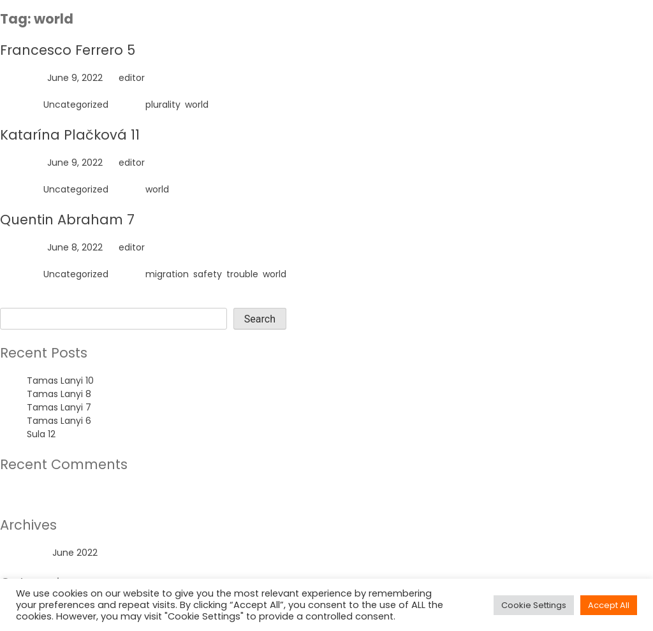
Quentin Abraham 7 (67, 219)
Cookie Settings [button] (533, 605)
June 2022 (75, 552)
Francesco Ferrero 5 (67, 50)
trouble (242, 274)
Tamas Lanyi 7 (59, 407)
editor (132, 77)
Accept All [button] (608, 605)
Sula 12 (41, 434)
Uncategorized (75, 104)
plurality (162, 104)
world (197, 104)
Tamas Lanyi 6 (59, 420)
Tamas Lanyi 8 (59, 394)
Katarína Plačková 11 (70, 135)
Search (15, 300)
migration (167, 274)
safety (207, 274)
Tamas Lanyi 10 (60, 380)
